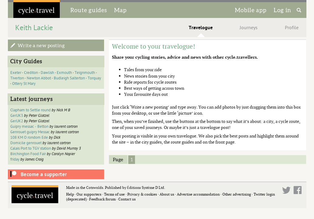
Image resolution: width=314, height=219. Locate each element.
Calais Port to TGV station (30, 148)
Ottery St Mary (23, 83)
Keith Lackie (34, 27)
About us (167, 194)
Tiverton (17, 78)
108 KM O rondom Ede (29, 137)
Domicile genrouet (26, 143)
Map (120, 10)
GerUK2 (16, 121)
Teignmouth (85, 72)
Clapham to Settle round (30, 110)
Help (70, 194)
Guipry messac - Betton (29, 126)
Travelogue (201, 27)
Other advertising (236, 194)
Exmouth (64, 72)
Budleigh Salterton (69, 78)
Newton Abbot (39, 78)
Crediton (31, 72)
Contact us (127, 199)
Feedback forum (102, 199)
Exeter (15, 72)
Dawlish (47, 72)
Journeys (249, 27)
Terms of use (114, 194)
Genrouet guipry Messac (30, 132)
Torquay (94, 78)
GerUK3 (16, 115)
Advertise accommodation (198, 194)
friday (14, 159)
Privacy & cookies (142, 194)
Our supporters (88, 194)
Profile (292, 27)
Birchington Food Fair (28, 153)
